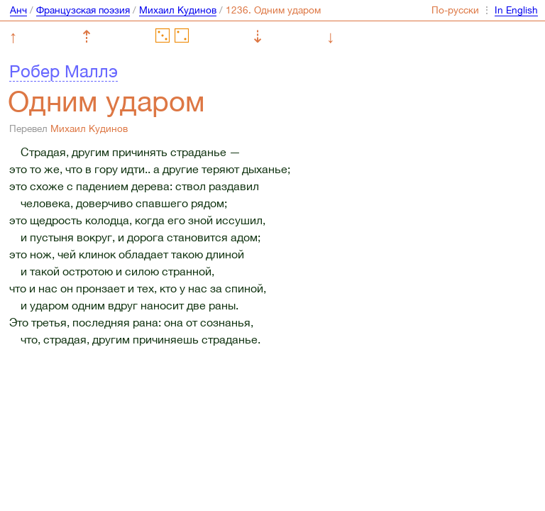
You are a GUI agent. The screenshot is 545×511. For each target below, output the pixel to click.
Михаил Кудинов (177, 10)
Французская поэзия (83, 10)
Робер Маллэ (63, 71)
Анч (18, 10)
